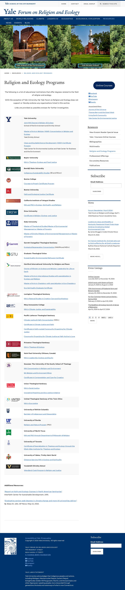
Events (18, 23)
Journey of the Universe (97, 110)
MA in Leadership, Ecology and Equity (38, 358)
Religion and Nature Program (35, 425)
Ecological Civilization (88, 19)
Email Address (97, 182)
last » (110, 317)
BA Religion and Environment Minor (38, 373)
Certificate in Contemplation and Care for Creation (44, 378)
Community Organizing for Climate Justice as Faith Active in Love (49, 336)
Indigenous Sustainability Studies (37, 173)
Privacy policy (46, 538)
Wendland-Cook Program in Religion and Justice (42, 470)
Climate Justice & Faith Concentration (38, 320)
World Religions (24, 19)
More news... (95, 256)
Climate (40, 19)
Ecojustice (67, 19)
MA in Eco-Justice (31, 403)
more (92, 321)
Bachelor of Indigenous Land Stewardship (40, 414)
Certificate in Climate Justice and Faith (39, 325)
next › (104, 317)
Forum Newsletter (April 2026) (100, 210)
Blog (27, 23)
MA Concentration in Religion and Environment (42, 368)
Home (6, 73)
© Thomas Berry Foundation (38, 555)
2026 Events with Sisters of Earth (100, 283)
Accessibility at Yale (32, 538)
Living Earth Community (97, 115)
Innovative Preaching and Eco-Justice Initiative (42, 393)
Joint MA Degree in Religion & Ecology (39, 123)
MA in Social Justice (31, 388)
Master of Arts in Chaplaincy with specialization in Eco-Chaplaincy (50, 283)
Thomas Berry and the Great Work (101, 112)
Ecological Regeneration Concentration (39, 247)
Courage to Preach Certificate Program (39, 184)
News (8, 23)
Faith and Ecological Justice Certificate (39, 194)
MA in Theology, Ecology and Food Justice (40, 162)
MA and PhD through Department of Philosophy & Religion (47, 435)
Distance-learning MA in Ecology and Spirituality (43, 460)
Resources (109, 19)
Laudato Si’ (52, 19)
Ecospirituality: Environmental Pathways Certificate (44, 258)
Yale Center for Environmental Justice (103, 118)
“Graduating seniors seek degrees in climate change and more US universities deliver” (40, 501)
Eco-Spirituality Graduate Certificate (38, 288)
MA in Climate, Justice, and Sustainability (40, 309)
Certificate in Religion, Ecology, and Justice (40, 216)
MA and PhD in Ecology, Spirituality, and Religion (42, 205)
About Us (8, 19)
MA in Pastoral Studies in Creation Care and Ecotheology (46, 299)
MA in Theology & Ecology (34, 347)
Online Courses (94, 277)
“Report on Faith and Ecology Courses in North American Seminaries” (33, 492)
